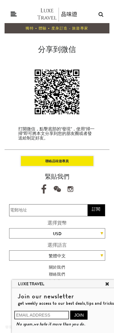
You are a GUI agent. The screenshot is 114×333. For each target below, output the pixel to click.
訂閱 (96, 209)
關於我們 (57, 267)
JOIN (79, 315)
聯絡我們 (57, 274)
